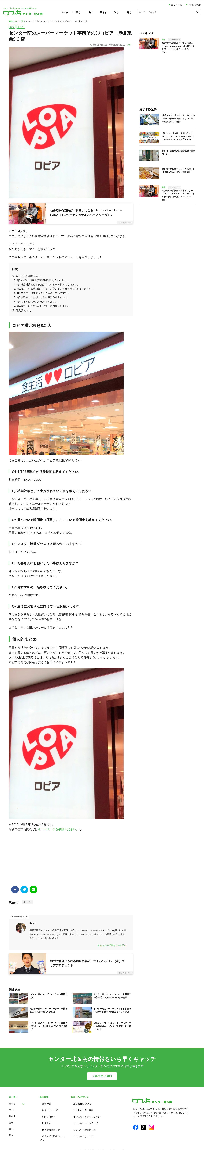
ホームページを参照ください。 (58, 829)
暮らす (103, 12)
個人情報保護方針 (51, 1126)
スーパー (27, 902)
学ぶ (116, 12)
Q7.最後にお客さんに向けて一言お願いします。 (43, 306)
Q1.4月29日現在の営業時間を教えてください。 (43, 280)
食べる (64, 12)
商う (129, 12)
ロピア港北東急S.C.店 (28, 275)
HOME (14, 21)
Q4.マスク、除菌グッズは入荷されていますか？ (43, 293)
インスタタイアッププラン (86, 1115)
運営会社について (82, 1103)
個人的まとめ (23, 310)
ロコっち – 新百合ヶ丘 (84, 1126)
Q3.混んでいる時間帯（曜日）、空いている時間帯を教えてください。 (55, 288)
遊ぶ (91, 12)
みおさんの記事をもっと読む (112, 945)
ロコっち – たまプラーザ (85, 1121)
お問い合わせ (194, 5)
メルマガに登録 (102, 1076)
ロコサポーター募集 (83, 1109)
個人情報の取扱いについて (52, 1134)
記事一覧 (46, 1103)
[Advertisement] (71, 860)
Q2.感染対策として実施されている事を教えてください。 (48, 284)
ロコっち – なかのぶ (83, 1132)
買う (78, 12)
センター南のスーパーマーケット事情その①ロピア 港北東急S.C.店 (58, 21)
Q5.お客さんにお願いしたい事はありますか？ (42, 297)
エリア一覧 (176, 5)
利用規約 (46, 1121)
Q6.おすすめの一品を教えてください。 (38, 301)
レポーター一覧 (50, 1109)
